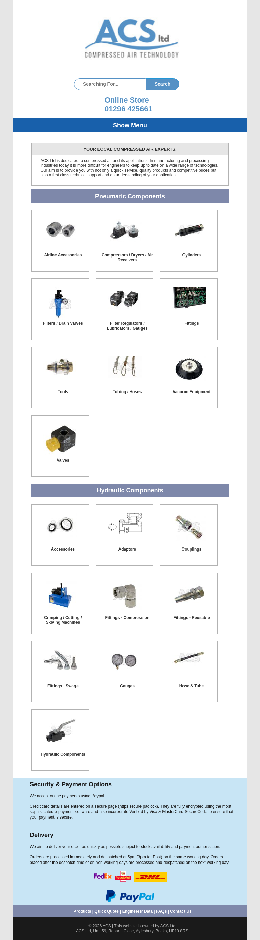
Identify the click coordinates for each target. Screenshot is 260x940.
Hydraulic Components (63, 754)
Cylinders (191, 255)
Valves (63, 460)
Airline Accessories (63, 255)
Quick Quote (106, 911)
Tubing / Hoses (127, 391)
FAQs (161, 911)
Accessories (63, 549)
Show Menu (130, 125)
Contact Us (180, 911)
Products (82, 911)
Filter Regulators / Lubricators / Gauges (127, 326)
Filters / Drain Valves (63, 323)
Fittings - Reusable (191, 617)
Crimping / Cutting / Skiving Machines (63, 620)
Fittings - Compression (127, 617)
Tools (63, 391)
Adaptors (127, 549)
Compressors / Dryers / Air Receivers (127, 257)
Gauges (127, 686)
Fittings (191, 323)
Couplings (192, 549)
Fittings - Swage (63, 686)
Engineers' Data (137, 911)
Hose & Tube (191, 686)
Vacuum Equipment (191, 391)
